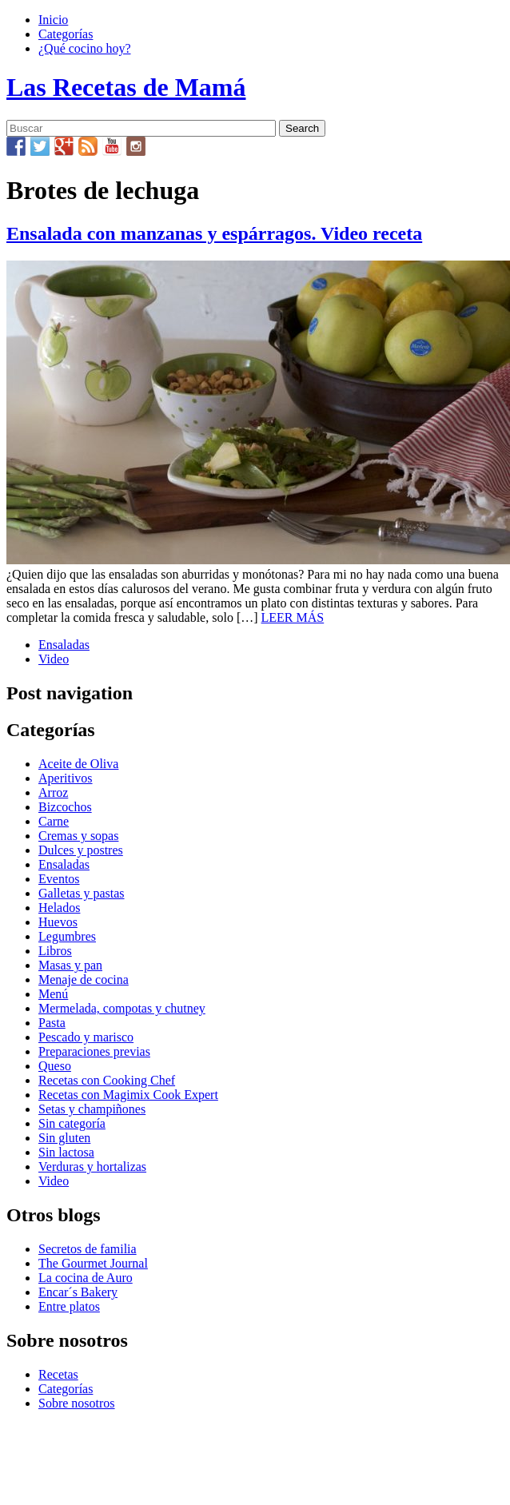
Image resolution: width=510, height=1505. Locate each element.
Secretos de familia (87, 1249)
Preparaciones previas (94, 1051)
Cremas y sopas (78, 835)
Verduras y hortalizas (92, 1166)
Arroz (53, 792)
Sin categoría (72, 1123)
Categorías (65, 34)
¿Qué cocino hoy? (84, 48)
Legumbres (67, 936)
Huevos (58, 922)
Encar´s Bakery (78, 1292)
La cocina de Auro (85, 1277)
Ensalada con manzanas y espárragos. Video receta (214, 233)
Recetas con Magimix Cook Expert (128, 1094)
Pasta (52, 1022)
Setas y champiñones (91, 1109)
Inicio (53, 19)
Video (53, 659)
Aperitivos (65, 778)
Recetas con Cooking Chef (106, 1080)
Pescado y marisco (85, 1037)
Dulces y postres (80, 850)
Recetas (58, 1374)
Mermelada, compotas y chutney (121, 1008)
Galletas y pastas (81, 893)
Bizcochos (65, 807)
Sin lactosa (66, 1152)
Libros (55, 951)
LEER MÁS (293, 617)
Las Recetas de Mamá (125, 87)
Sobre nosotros (76, 1403)
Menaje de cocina (83, 979)
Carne (53, 821)
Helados (59, 907)
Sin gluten (64, 1138)
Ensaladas (64, 644)
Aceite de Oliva (78, 763)
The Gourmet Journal (93, 1263)
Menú (53, 994)
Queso (54, 1066)
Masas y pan (70, 965)
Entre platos (69, 1306)
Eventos (59, 879)
